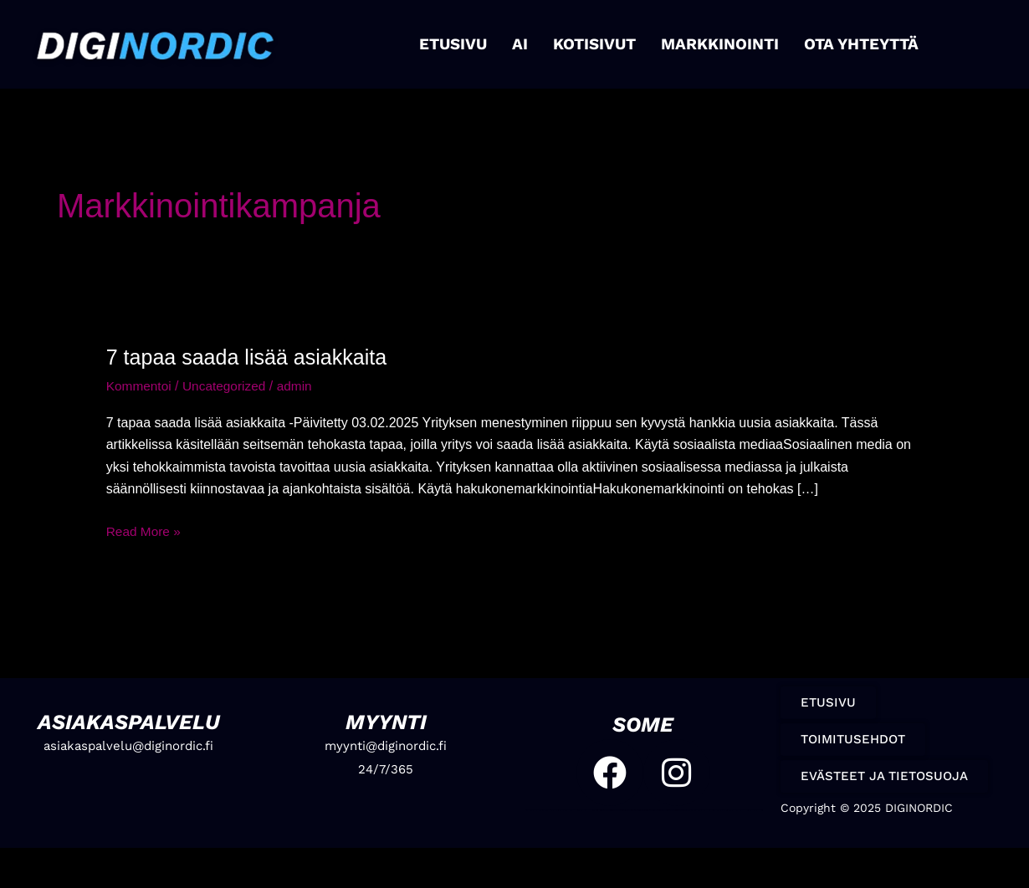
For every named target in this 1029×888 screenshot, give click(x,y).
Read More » (145, 529)
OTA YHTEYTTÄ (856, 44)
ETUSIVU (459, 44)
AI (524, 44)
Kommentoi (140, 386)
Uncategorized (228, 386)
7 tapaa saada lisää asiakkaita (251, 357)
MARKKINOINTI (719, 44)
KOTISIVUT (597, 44)
